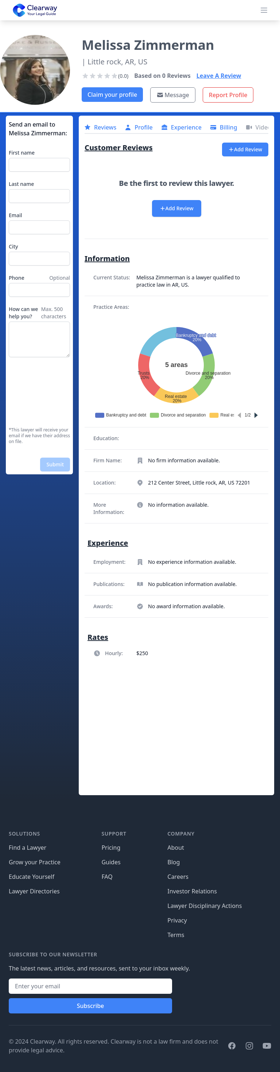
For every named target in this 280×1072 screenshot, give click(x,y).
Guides (110, 862)
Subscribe (90, 1006)
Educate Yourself (31, 877)
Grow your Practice (35, 862)
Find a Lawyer (27, 848)
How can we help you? (23, 313)
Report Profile (228, 95)
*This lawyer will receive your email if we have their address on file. (39, 436)
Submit (55, 464)
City (13, 246)
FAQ (106, 877)
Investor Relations (192, 891)
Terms (175, 935)
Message (172, 95)
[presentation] (39, 392)
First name (22, 152)
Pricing (110, 848)
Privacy (177, 920)
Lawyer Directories (34, 891)
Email (15, 215)
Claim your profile (112, 95)
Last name (21, 183)
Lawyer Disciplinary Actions (204, 906)
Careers (177, 877)
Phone (16, 277)
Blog (173, 862)
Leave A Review (219, 76)
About (175, 848)
